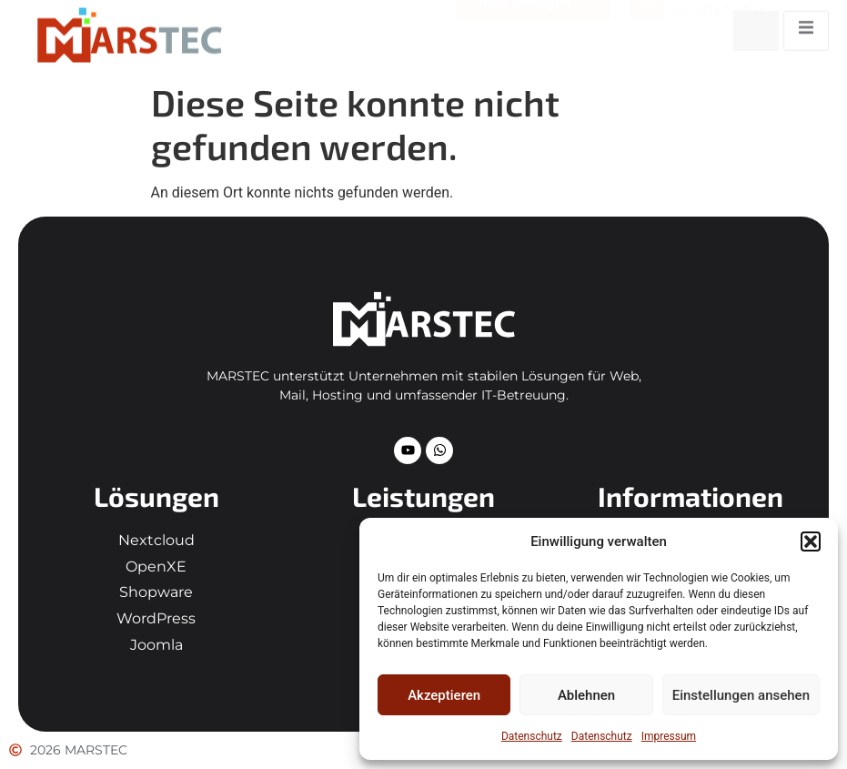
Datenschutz (531, 736)
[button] (811, 541)
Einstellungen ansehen (741, 695)
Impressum (668, 736)
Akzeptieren (444, 695)
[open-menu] (806, 24)
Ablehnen (586, 695)
